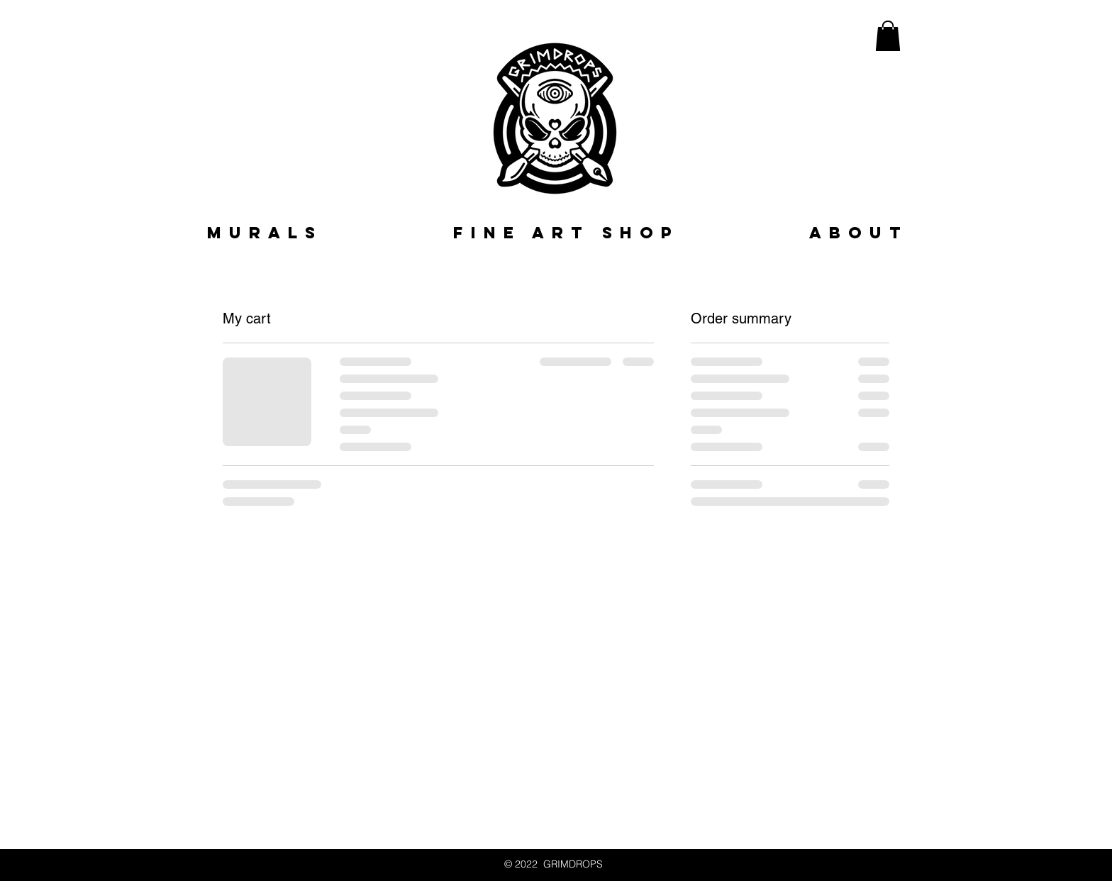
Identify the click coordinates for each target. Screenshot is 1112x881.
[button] (888, 36)
